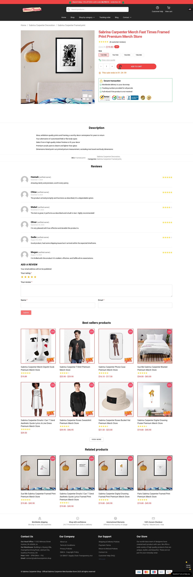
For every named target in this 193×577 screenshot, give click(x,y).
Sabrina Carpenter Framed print (71, 25)
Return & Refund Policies (108, 549)
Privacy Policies (66, 549)
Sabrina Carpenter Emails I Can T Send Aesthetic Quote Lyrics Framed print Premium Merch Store (77, 497)
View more (96, 439)
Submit (26, 313)
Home (23, 25)
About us (63, 542)
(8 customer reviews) (118, 42)
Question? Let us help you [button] (181, 574)
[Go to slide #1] (51, 109)
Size (100, 51)
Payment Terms (105, 545)
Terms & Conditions (67, 545)
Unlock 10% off (188, 566)
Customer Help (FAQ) (107, 556)
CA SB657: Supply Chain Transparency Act (76, 556)
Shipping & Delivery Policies (109, 542)
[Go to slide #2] (64, 109)
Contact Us (103, 552)
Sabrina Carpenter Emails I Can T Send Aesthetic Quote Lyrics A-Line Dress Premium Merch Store (38, 423)
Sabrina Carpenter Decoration (42, 25)
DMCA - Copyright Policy (69, 552)
